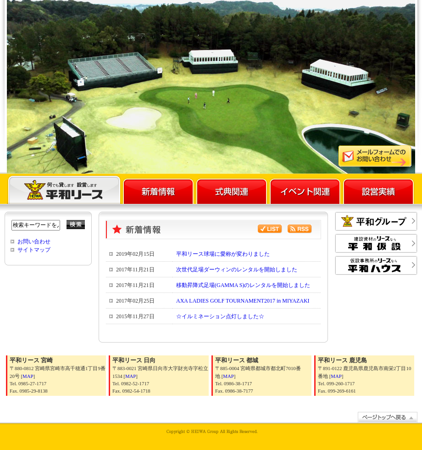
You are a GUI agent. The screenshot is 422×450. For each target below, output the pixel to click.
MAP (27, 376)
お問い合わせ (33, 241)
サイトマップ (33, 250)
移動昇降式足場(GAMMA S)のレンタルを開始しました (243, 285)
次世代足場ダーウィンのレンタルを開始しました (236, 269)
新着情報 (158, 189)
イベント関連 (305, 189)
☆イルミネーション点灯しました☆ (220, 316)
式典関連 (231, 189)
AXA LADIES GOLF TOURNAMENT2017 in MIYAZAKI (243, 301)
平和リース (64, 189)
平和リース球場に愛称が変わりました (223, 254)
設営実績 (378, 189)
